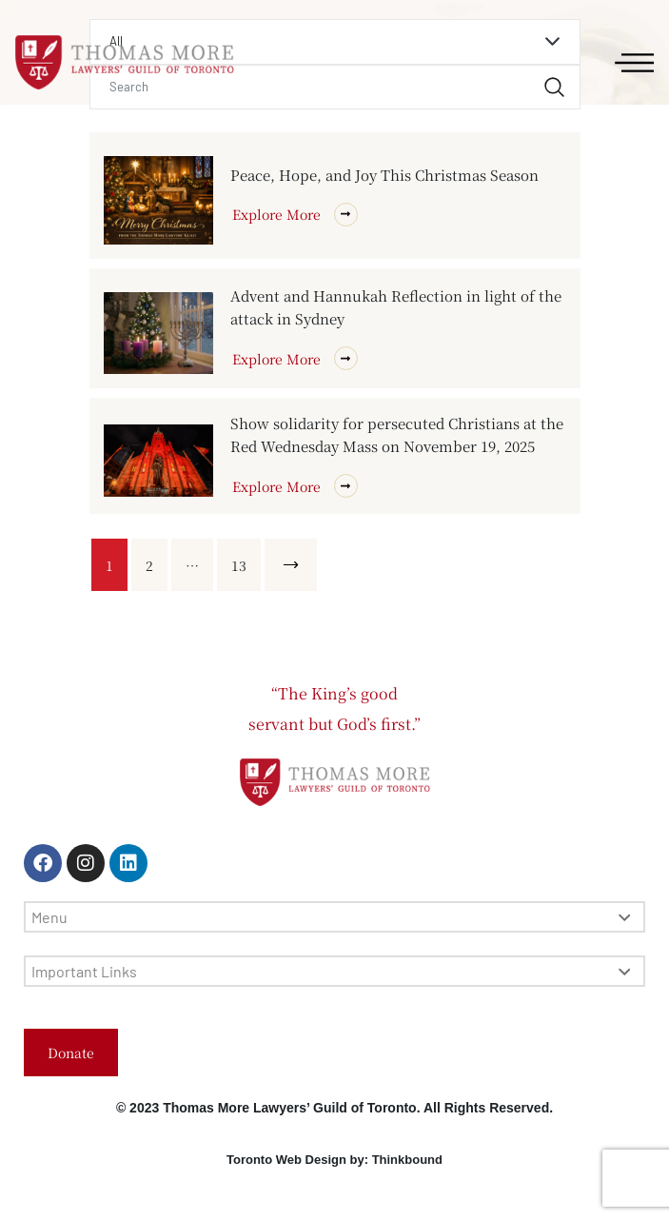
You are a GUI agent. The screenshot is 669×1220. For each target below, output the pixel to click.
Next (294, 565)
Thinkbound (407, 1159)
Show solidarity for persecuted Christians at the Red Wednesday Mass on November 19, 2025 (396, 434)
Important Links (330, 971)
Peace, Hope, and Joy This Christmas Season (384, 175)
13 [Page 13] (238, 565)
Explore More (295, 214)
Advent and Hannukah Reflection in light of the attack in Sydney (395, 306)
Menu (330, 917)
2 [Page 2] (149, 565)
